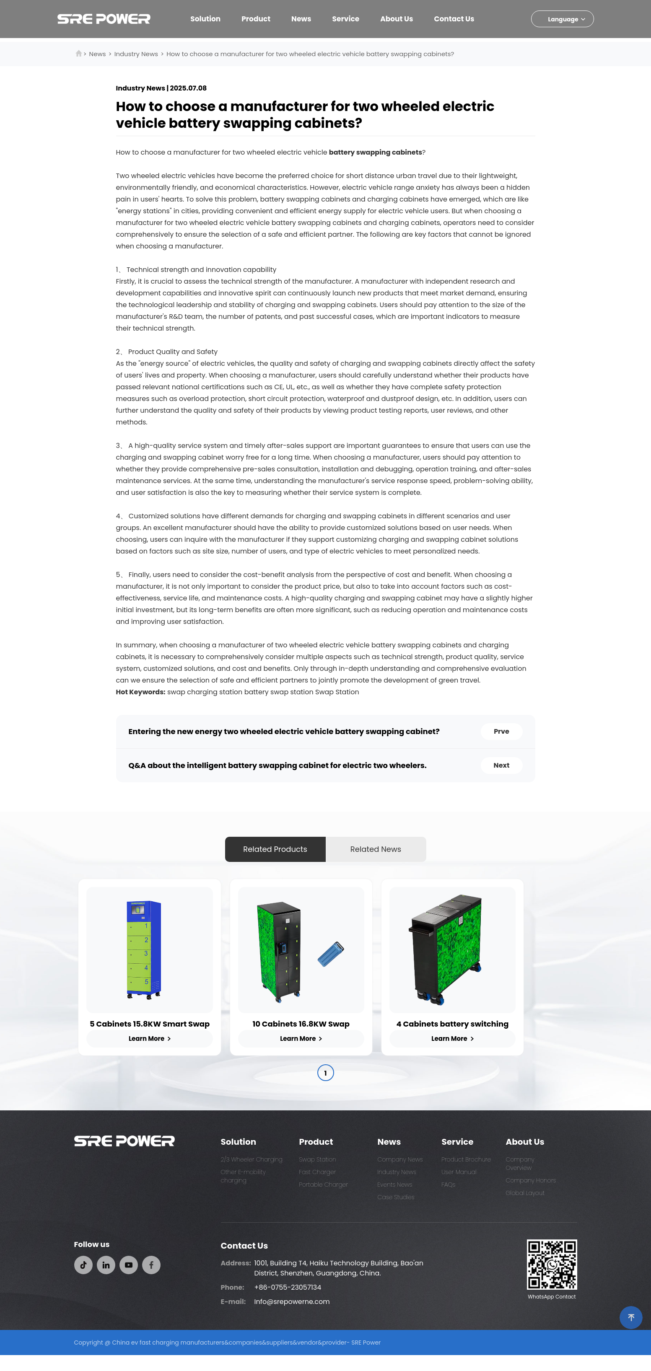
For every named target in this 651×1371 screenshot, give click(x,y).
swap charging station (204, 692)
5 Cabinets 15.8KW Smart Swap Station (158, 1039)
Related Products (275, 849)
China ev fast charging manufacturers (168, 1358)
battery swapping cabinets (375, 152)
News (97, 53)
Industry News (136, 53)
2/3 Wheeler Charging (252, 1175)
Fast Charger (317, 1188)
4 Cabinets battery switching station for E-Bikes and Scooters (492, 1039)
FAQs (449, 1200)
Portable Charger (323, 1200)
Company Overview (520, 1179)
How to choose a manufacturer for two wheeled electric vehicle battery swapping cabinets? (310, 53)
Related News (375, 849)
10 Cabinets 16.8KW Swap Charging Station (324, 1039)
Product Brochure (466, 1175)
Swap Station (337, 692)
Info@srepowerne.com (292, 1317)
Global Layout (525, 1209)
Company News (400, 1175)
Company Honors (531, 1196)
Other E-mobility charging (243, 1192)
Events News (395, 1200)
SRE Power (366, 1358)
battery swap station (279, 692)
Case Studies (396, 1213)
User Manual (459, 1188)
